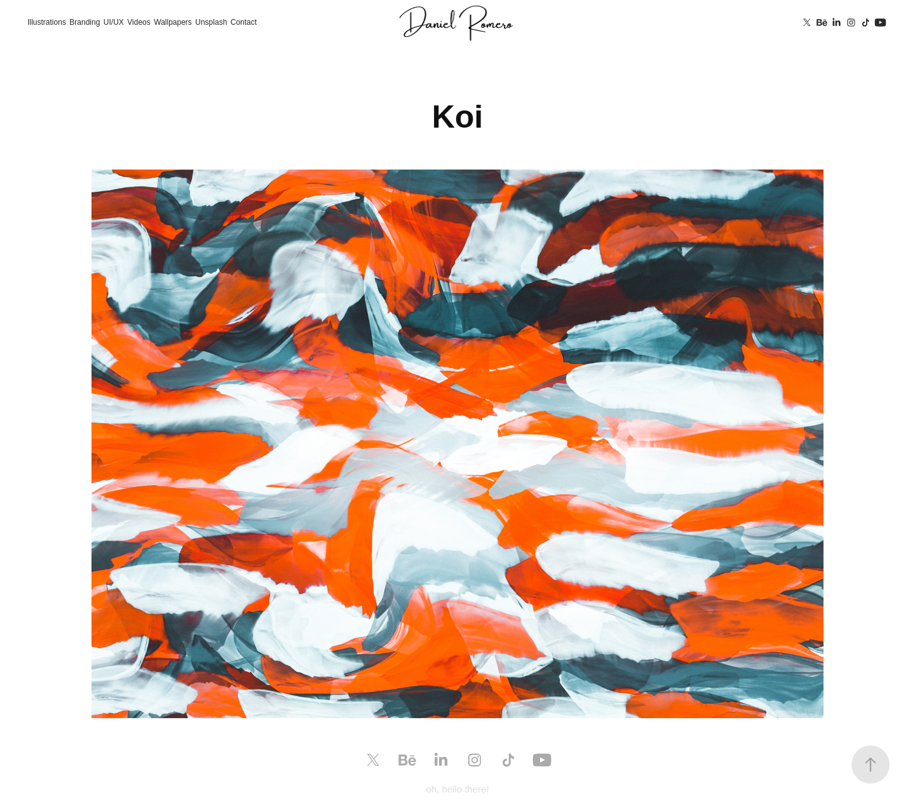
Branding (84, 22)
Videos (138, 22)
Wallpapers (173, 22)
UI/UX (114, 22)
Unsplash (211, 22)
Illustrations (46, 22)
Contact (244, 22)
